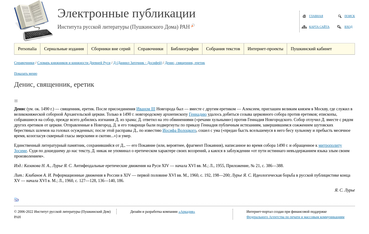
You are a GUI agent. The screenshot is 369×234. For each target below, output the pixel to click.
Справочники (24, 63)
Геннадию (198, 114)
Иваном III (145, 109)
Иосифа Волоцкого (179, 130)
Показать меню (25, 73)
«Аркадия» (187, 211)
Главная (316, 16)
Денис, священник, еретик (185, 63)
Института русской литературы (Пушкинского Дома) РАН (123, 27)
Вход (348, 26)
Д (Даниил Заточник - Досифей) (137, 63)
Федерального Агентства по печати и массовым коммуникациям (295, 217)
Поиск (349, 16)
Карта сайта (319, 26)
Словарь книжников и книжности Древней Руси (74, 63)
